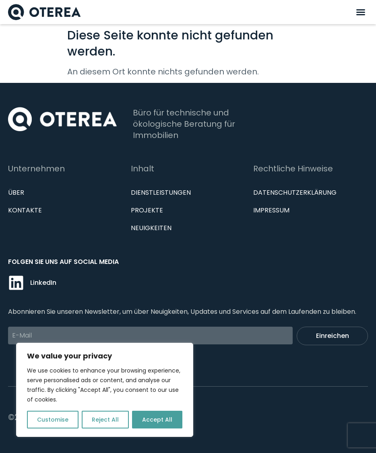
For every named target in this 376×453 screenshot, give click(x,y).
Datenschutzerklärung (295, 192)
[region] (104, 390)
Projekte (147, 210)
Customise (52, 420)
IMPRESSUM (271, 210)
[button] (360, 12)
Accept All (157, 420)
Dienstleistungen (161, 192)
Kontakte (25, 210)
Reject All (105, 420)
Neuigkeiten (151, 228)
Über (16, 192)
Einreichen (332, 335)
